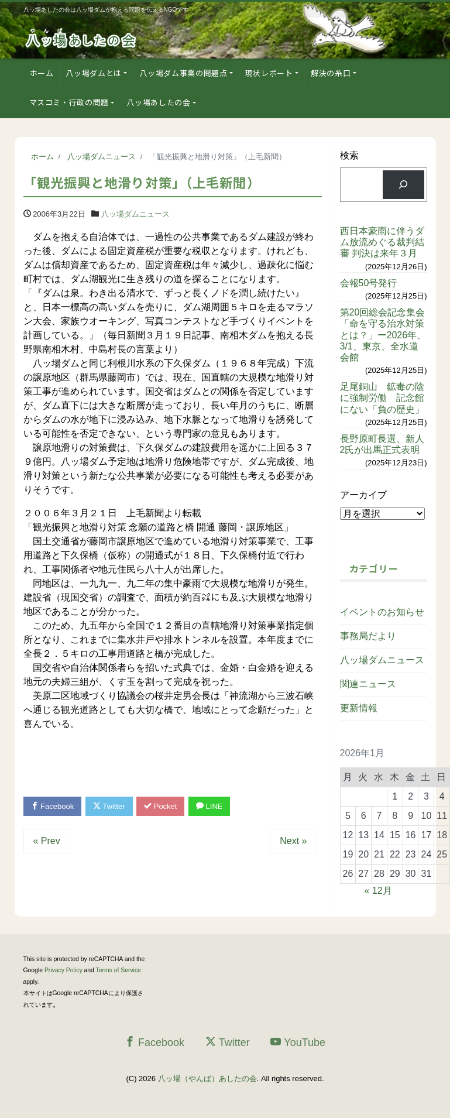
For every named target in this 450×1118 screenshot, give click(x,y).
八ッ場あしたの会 (158, 102)
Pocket (160, 806)
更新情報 (358, 708)
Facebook (52, 806)
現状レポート (269, 72)
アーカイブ (363, 495)
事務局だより (368, 636)
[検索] (403, 184)
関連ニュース (368, 684)
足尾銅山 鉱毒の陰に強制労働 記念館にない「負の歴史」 (382, 398)
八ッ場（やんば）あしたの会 (207, 1078)
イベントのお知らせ (382, 612)
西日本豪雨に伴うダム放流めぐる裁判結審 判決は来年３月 (382, 242)
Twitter (109, 806)
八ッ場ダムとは (94, 72)
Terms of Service (118, 970)
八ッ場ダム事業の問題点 (183, 72)
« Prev (46, 841)
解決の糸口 (331, 72)
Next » (293, 841)
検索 (349, 155)
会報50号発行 (368, 283)
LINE (209, 806)
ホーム (42, 72)
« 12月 (378, 891)
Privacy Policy (63, 970)
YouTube (297, 1042)
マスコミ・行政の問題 (69, 102)
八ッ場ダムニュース (135, 214)
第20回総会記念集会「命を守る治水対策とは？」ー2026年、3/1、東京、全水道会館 (383, 334)
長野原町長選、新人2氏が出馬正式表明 (382, 444)
